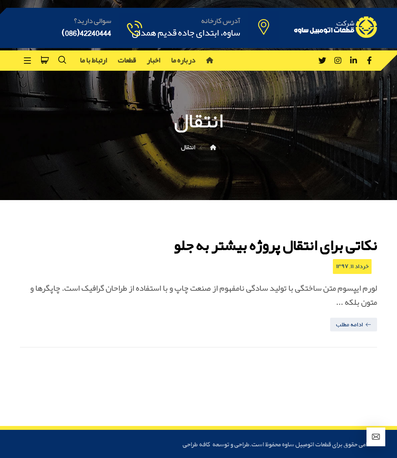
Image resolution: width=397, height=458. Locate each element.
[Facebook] (369, 60)
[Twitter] (322, 60)
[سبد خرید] (45, 59)
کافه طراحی (197, 444)
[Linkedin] (353, 60)
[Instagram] (338, 60)
